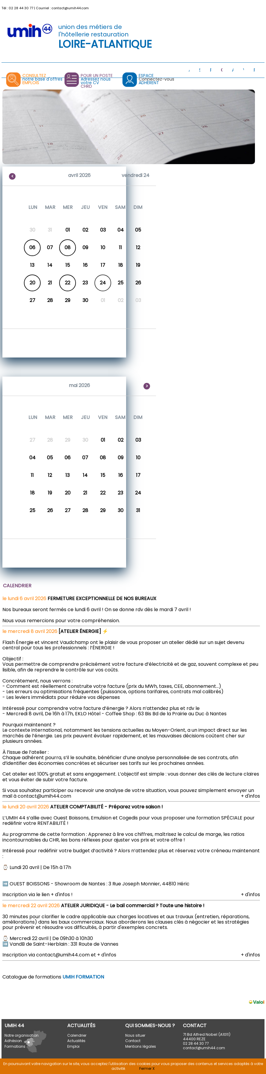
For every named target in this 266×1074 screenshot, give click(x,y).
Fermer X (147, 1068)
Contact (132, 1040)
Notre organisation (21, 1035)
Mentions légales (140, 1046)
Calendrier (76, 1035)
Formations (14, 1046)
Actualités (76, 1040)
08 (68, 247)
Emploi (73, 1046)
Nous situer (135, 1035)
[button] (261, 6)
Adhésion (13, 1040)
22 (67, 282)
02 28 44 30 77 (21, 8)
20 (32, 282)
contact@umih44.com (70, 8)
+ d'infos (250, 796)
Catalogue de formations (53, 976)
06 (32, 247)
